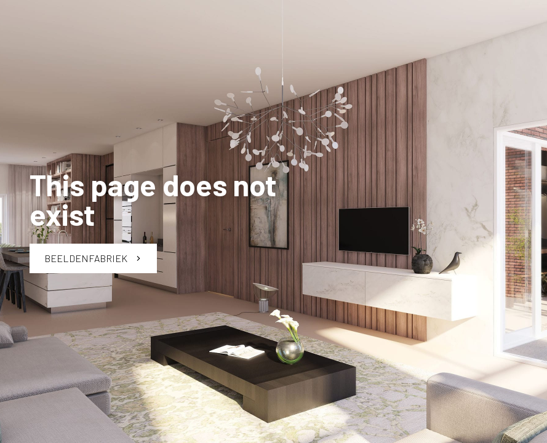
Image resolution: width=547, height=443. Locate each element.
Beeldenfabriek (93, 258)
